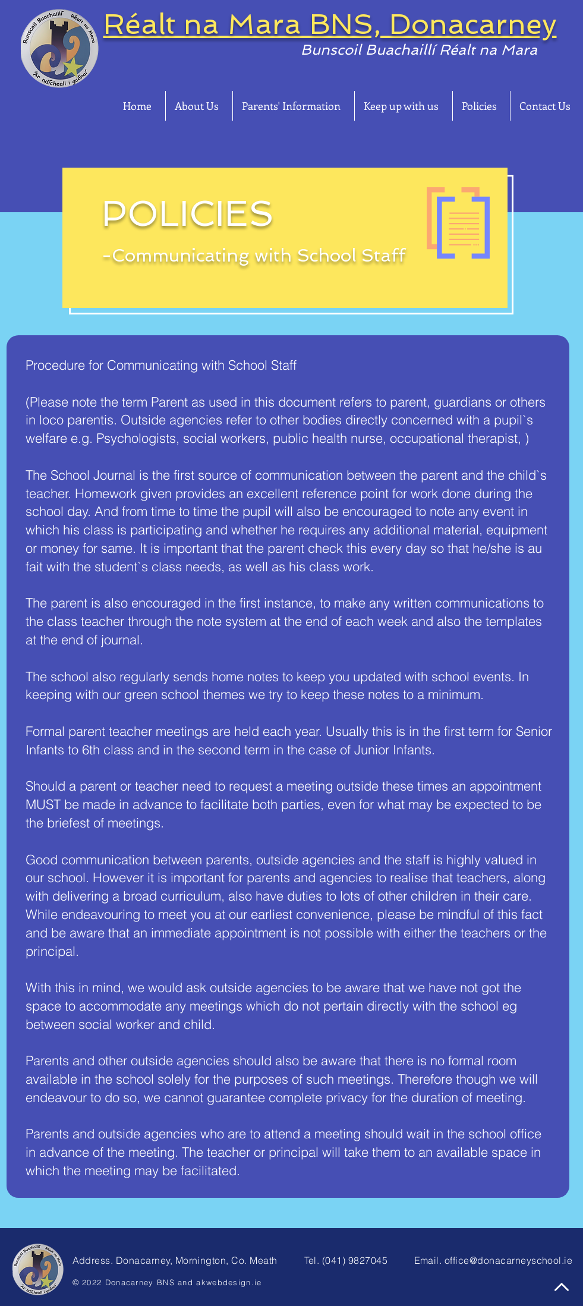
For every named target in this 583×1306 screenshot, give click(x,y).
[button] (199, 106)
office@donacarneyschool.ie (508, 1260)
